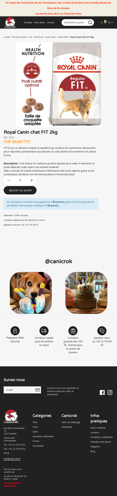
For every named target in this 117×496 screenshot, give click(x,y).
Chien (35, 426)
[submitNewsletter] (37, 389)
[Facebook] (102, 392)
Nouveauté (38, 445)
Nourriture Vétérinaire (43, 436)
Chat (35, 422)
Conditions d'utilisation (101, 437)
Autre (35, 431)
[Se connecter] (101, 22)
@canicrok (58, 261)
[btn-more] (31, 180)
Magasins (95, 446)
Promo (36, 441)
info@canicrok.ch (12, 458)
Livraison (94, 432)
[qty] (20, 180)
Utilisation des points (100, 441)
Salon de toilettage (71, 422)
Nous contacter (98, 427)
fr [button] (109, 22)
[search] (90, 22)
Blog (92, 451)
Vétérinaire (67, 426)
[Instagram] (109, 392)
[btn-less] (8, 180)
